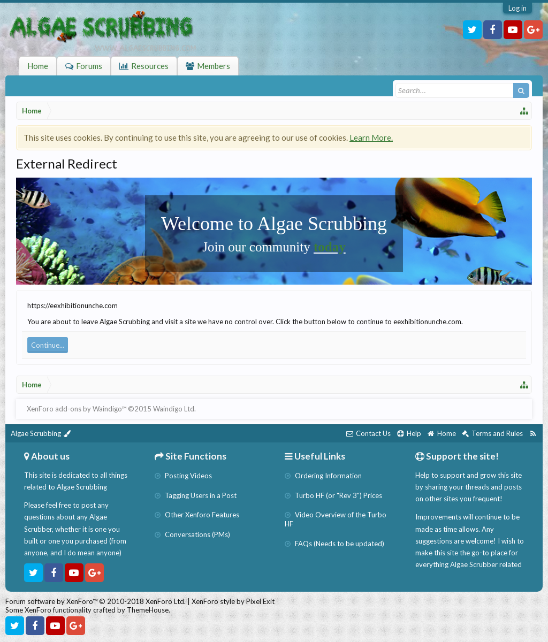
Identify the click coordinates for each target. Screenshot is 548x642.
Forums (89, 66)
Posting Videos (183, 475)
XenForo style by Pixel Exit (233, 601)
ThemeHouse (148, 610)
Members (213, 66)
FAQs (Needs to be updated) (334, 543)
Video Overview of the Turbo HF (335, 519)
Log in (517, 8)
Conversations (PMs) (192, 534)
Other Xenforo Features (197, 514)
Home (37, 66)
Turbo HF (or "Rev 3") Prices (333, 495)
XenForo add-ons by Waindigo (74, 408)
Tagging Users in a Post (196, 495)
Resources (150, 66)
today (330, 247)
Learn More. (371, 137)
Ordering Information (323, 475)
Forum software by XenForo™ (95, 601)
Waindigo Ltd (173, 408)
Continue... (47, 345)
